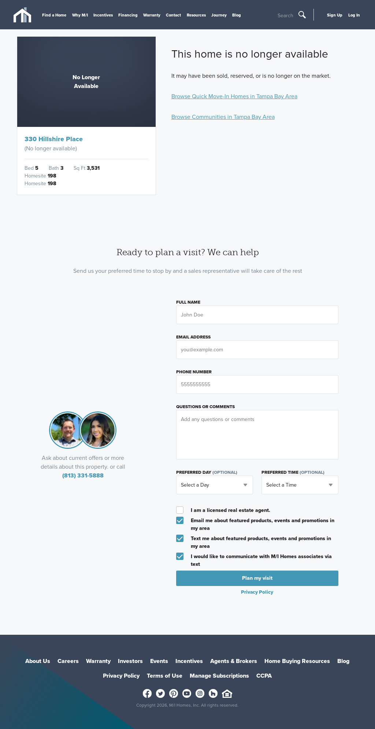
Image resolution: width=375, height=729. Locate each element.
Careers (68, 661)
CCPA (264, 675)
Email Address (193, 337)
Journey (219, 15)
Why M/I (80, 15)
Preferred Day (206, 472)
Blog (236, 15)
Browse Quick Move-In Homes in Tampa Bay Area (234, 96)
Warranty (151, 15)
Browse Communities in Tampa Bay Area (223, 117)
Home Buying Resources (297, 661)
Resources (196, 15)
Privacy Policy (257, 592)
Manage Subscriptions (219, 675)
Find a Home (54, 15)
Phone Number (194, 372)
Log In (354, 15)
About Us (37, 661)
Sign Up (334, 15)
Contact (173, 15)
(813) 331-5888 (83, 475)
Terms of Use (164, 675)
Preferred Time (292, 472)
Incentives (103, 15)
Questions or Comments (205, 406)
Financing (128, 15)
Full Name (188, 302)
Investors (130, 661)
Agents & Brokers (233, 661)
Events (159, 661)
